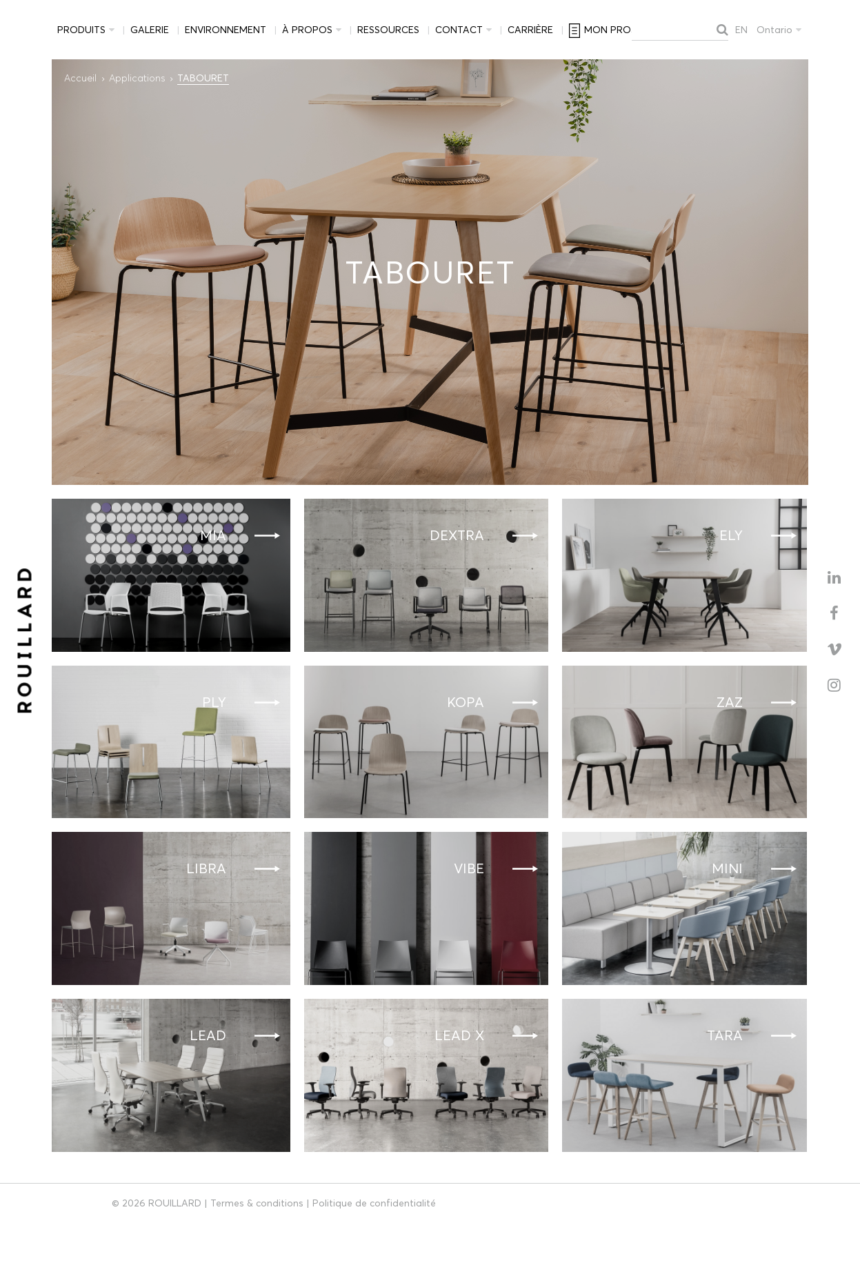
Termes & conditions (256, 1203)
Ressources (388, 29)
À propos (307, 29)
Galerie (149, 29)
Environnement (225, 29)
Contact (459, 29)
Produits (81, 29)
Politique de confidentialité (374, 1203)
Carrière (530, 29)
